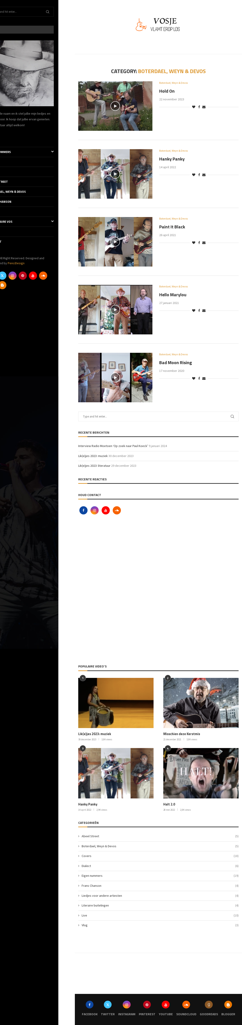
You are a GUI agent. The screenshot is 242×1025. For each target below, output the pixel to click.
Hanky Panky (172, 159)
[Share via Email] (203, 107)
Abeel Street (14, 181)
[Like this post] (193, 107)
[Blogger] (19, 285)
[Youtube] (49, 276)
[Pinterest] (39, 276)
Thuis (9, 142)
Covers (10, 162)
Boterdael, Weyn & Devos (23, 191)
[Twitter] (19, 276)
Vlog (8, 231)
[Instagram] (29, 276)
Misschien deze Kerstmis (181, 734)
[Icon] (115, 106)
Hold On (167, 91)
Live (7, 211)
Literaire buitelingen (160, 905)
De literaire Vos (37, 222)
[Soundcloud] (60, 276)
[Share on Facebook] (199, 107)
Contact (11, 241)
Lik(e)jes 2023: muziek (93, 456)
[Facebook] (9, 276)
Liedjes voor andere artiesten (160, 895)
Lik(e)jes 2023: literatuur (94, 466)
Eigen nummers (37, 152)
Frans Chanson (16, 201)
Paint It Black (172, 226)
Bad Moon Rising (175, 362)
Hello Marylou (172, 294)
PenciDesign (32, 263)
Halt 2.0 (169, 804)
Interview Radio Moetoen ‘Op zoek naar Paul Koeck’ (113, 446)
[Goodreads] (9, 285)
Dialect (10, 171)
